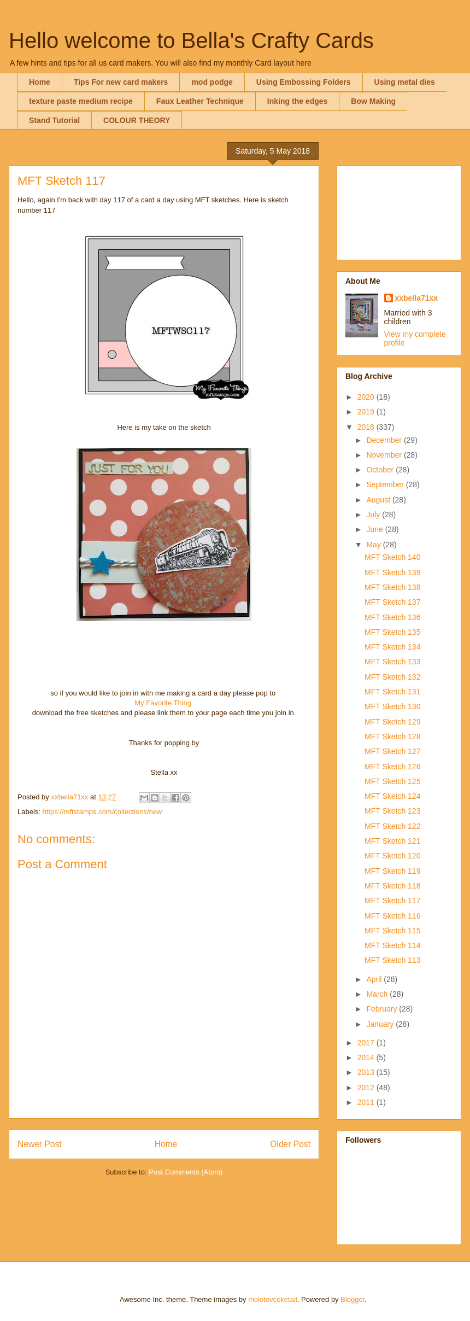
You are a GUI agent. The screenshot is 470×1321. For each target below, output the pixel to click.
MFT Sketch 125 (392, 781)
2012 (367, 1087)
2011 (367, 1102)
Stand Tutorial (54, 120)
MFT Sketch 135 (392, 632)
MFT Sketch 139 (392, 572)
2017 (367, 1042)
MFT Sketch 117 (392, 900)
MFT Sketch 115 (392, 930)
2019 (367, 411)
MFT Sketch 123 (392, 810)
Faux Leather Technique (200, 101)
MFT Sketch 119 (392, 871)
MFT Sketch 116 (392, 915)
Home (39, 82)
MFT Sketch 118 (392, 885)
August (379, 499)
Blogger (352, 1299)
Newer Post (39, 1144)
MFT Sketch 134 (392, 646)
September (386, 484)
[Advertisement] (399, 210)
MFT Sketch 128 (392, 736)
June (375, 529)
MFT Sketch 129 (392, 721)
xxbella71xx (416, 298)
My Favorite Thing (162, 703)
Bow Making (373, 101)
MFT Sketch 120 (392, 855)
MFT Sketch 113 (392, 960)
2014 (367, 1057)
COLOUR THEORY (136, 120)
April (375, 979)
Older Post (290, 1144)
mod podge (211, 82)
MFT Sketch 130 (392, 706)
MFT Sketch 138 (392, 587)
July (374, 514)
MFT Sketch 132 (392, 677)
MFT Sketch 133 (392, 661)
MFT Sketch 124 (392, 796)
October (381, 469)
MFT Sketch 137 (392, 602)
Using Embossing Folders (303, 82)
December (384, 440)
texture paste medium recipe (81, 101)
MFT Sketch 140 (392, 557)
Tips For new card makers (121, 82)
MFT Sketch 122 (392, 826)
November (384, 455)
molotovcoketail (272, 1299)
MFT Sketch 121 (392, 841)
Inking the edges (297, 101)
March (378, 994)
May (374, 544)
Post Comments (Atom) (185, 1172)
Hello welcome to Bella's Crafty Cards (191, 40)
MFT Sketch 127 (392, 751)
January (381, 1024)
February (382, 1008)
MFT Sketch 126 (392, 766)
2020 (367, 397)
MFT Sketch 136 (392, 617)
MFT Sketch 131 (392, 691)
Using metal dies (404, 82)
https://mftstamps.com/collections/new (102, 812)
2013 (367, 1072)
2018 (367, 427)
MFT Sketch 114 (392, 945)
